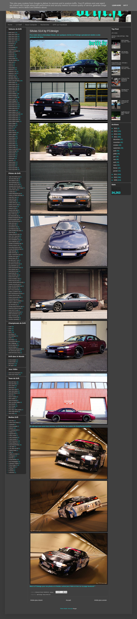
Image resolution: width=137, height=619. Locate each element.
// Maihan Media (12, 450)
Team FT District (12, 396)
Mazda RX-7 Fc (12, 71)
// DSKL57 (10, 428)
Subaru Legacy (12, 134)
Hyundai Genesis (12, 60)
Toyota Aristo (11, 140)
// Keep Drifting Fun (13, 443)
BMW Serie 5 (11, 41)
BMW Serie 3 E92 (12, 40)
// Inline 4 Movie (12, 435)
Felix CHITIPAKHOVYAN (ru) (15, 293)
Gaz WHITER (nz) (12, 304)
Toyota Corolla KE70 (13, 149)
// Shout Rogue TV (12, 465)
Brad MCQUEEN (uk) (13, 219)
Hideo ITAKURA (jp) (13, 315)
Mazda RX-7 (11, 69)
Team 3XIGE (11, 385)
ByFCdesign (39, 594)
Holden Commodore (13, 51)
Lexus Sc (10, 65)
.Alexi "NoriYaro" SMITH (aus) (15, 188)
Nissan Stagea (12, 123)
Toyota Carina (11, 141)
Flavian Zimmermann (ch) (14, 297)
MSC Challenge (12, 343)
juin (114, 156)
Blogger (75, 608)
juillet (115, 154)
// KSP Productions (13, 441)
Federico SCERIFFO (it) (14, 291)
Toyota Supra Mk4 (12, 169)
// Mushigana (11, 456)
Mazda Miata (11, 67)
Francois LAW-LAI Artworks (15, 301)
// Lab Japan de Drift (13, 448)
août (115, 151)
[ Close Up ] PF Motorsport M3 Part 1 (125, 102)
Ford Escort (11, 43)
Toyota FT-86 (11, 156)
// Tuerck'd (10, 470)
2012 (115, 137)
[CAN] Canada (12, 361)
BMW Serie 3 (11, 32)
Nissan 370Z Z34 (12, 90)
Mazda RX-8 (11, 75)
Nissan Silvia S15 (12, 108)
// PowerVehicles (12, 459)
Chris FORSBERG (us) (14, 239)
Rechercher (44, 25)
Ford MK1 (10, 45)
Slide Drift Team (12, 382)
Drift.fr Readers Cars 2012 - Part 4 (125, 41)
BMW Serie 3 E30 (12, 34)
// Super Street (12, 467)
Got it (125, 5)
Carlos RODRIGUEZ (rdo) (14, 230)
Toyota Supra (11, 165)
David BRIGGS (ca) (13, 271)
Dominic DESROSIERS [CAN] (15, 282)
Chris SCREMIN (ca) (13, 241)
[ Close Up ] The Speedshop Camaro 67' (125, 80)
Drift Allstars (11, 334)
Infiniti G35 (11, 62)
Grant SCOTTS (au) (13, 310)
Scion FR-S (11, 127)
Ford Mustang (11, 47)
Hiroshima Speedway (13, 319)
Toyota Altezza (12, 138)
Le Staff (19, 25)
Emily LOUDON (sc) (13, 288)
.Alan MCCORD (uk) (13, 178)
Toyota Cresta (11, 152)
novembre (116, 142)
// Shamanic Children (13, 463)
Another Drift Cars (12, 202)
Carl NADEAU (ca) (13, 226)
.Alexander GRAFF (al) (14, 184)
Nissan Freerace (12, 95)
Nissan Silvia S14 (46, 594)
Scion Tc (10, 128)
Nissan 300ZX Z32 (13, 86)
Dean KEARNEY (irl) (13, 275)
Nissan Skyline (12, 110)
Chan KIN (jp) (11, 232)
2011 (115, 174)
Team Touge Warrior (13, 411)
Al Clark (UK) (11, 191)
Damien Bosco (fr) (12, 258)
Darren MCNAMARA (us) (14, 267)
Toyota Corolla (12, 147)
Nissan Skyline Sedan (13, 121)
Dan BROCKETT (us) (13, 260)
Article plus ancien (100, 600)
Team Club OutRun (13, 391)
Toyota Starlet (11, 164)
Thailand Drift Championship (15, 349)
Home (10, 25)
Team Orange (11, 406)
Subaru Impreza (12, 132)
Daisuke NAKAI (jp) (13, 256)
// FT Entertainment (13, 430)
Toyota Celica (11, 143)
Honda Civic (11, 54)
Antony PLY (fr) (12, 208)
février (115, 168)
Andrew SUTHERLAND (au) (15, 195)
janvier (115, 171)
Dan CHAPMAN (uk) (13, 262)
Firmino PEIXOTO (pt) (13, 295)
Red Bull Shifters (12, 347)
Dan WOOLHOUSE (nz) (14, 263)
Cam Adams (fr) (12, 225)
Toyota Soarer (11, 162)
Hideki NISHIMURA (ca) (14, 313)
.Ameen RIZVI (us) (13, 189)
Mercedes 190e (12, 77)
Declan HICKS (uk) (13, 276)
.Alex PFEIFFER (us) (13, 182)
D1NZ (9, 328)
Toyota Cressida (12, 151)
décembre (116, 139)
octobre (116, 145)
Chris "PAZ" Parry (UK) (14, 236)
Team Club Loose (12, 389)
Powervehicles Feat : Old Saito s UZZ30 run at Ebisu (119, 63)
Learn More (116, 5)
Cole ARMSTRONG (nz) (14, 247)
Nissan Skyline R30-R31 (14, 114)
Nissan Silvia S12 (12, 102)
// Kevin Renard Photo (13, 444)
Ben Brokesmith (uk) (13, 215)
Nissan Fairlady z (12, 93)
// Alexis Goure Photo (13, 422)
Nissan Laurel (11, 99)
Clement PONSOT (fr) (13, 245)
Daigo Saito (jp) (12, 251)
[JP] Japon (11, 365)
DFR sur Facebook (60, 25)
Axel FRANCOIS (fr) (13, 212)
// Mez (10, 452)
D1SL (9, 330)
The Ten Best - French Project (125, 52)
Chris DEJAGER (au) (13, 238)
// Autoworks (11, 424)
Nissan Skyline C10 (13, 112)
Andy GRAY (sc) (12, 197)
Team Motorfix (11, 404)
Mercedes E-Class (12, 78)
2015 (115, 128)
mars (115, 165)
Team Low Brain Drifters (14, 402)
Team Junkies (11, 398)
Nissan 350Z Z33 (12, 88)
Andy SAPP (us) (12, 199)
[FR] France (11, 363)
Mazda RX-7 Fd (12, 73)
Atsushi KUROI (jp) (13, 210)
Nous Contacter (31, 25)
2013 (115, 134)
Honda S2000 (11, 58)
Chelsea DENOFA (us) (13, 234)
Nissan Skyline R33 (13, 117)
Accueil (68, 600)
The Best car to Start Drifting (125, 90)
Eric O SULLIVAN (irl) (13, 289)
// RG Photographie (13, 461)
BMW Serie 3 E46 (12, 38)
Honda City (11, 52)
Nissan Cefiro (11, 91)
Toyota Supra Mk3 (12, 167)
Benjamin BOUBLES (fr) (14, 217)
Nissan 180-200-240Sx (14, 80)
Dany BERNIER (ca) (13, 265)
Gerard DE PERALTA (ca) (14, 308)
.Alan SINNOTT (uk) (13, 180)
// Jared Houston (12, 439)
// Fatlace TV (11, 431)
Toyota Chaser (12, 145)
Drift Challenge (12, 336)
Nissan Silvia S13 (12, 104)
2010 (115, 177)
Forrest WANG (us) (13, 299)
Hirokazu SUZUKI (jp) (13, 317)
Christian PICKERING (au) (14, 243)
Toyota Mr (10, 160)
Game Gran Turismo (13, 374)
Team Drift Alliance (13, 393)
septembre (117, 148)
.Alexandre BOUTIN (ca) (14, 186)
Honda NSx (11, 56)
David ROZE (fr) (12, 273)
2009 (115, 180)
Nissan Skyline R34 (13, 119)
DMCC (10, 332)
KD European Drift (12, 341)
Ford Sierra (11, 49)
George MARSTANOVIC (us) (15, 306)
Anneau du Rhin (12, 201)
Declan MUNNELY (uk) (14, 278)
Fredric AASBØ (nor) (13, 302)
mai (114, 159)
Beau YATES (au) (12, 213)
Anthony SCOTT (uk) (13, 204)
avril (115, 162)
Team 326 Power (12, 383)
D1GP (10, 326)
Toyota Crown (11, 154)
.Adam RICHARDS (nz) (14, 176)
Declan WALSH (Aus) (13, 280)
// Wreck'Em (11, 472)
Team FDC (11, 395)
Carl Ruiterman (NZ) (13, 228)
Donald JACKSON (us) (14, 284)
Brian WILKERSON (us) (14, 221)
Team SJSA (11, 408)
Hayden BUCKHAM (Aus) (14, 312)
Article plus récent (36, 600)
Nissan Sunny (11, 125)
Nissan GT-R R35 (12, 97)
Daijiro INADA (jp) (12, 252)
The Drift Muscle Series (14, 350)
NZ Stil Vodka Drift (12, 345)
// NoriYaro (11, 457)
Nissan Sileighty (12, 101)
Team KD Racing (12, 400)
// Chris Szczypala (12, 426)
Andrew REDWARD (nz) (14, 193)
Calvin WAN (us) (12, 223)
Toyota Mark (11, 158)
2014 (115, 131)
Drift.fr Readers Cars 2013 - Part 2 (125, 68)
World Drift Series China (14, 352)
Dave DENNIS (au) (13, 269)
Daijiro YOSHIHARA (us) (14, 254)
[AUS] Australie (12, 360)
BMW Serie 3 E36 (12, 36)
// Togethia (10, 469)
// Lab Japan (11, 446)
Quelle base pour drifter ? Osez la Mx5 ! (125, 113)
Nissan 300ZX (11, 82)
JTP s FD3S (114, 33)
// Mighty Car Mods (13, 454)
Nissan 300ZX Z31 (13, 84)
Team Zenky (11, 413)
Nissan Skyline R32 (13, 115)
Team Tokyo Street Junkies (14, 409)
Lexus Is (10, 64)
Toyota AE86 (11, 136)
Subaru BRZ (11, 130)
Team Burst (11, 387)
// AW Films (11, 420)
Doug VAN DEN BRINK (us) (15, 286)
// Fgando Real (12, 433)
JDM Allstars (11, 339)
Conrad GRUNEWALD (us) (15, 249)
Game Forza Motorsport (14, 372)
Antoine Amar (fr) (12, 206)
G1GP (10, 337)
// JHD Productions (13, 437)
